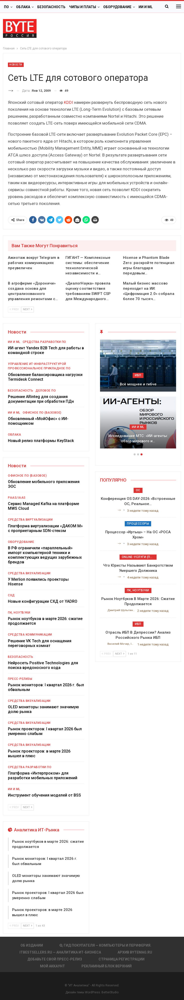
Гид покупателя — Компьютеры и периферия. (105, 945)
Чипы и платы (82, 7)
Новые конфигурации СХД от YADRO (42, 601)
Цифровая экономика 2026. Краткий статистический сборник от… (138, 381)
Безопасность (51, 7)
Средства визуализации (29, 573)
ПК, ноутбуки (19, 612)
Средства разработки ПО (44, 342)
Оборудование (117, 7)
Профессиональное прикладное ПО (39, 368)
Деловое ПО (46, 390)
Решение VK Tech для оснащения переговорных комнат (39, 643)
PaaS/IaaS (17, 497)
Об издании (31, 945)
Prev (14, 309)
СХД (11, 595)
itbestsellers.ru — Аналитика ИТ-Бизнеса (60, 952)
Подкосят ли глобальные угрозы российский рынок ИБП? (138, 438)
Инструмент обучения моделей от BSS (44, 795)
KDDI (68, 102)
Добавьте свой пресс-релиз (54, 959)
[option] (138, 396)
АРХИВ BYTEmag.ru (135, 952)
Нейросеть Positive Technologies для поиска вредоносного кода (43, 665)
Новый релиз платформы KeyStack (41, 440)
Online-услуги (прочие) (139, 557)
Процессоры (138, 523)
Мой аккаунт (52, 966)
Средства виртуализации (30, 519)
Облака (23, 7)
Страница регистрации (121, 959)
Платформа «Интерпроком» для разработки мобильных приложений (42, 775)
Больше (146, 7)
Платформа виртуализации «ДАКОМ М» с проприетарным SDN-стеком (45, 528)
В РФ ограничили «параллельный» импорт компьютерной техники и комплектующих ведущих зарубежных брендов (45, 555)
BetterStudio (110, 992)
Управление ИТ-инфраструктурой (37, 364)
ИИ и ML (14, 342)
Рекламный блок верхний (107, 966)
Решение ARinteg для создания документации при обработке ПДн (41, 399)
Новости (15, 64)
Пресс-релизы (20, 679)
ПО (6, 7)
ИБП (138, 427)
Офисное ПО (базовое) (42, 412)
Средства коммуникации (30, 634)
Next (27, 309)
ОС (138, 490)
